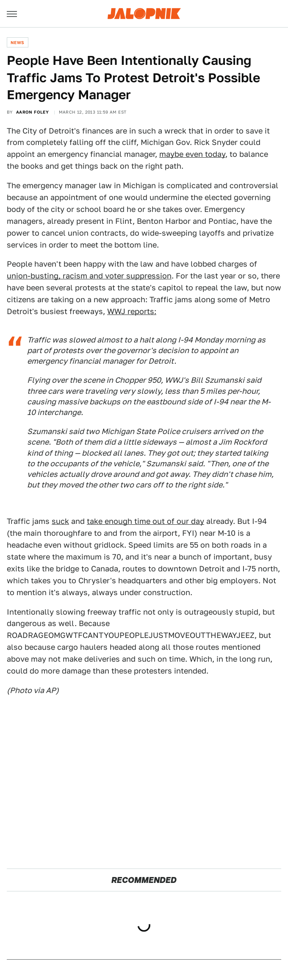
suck (60, 521)
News (18, 42)
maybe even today (192, 154)
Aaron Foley (32, 111)
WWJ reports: (131, 311)
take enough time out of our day (145, 521)
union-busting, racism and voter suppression (89, 275)
